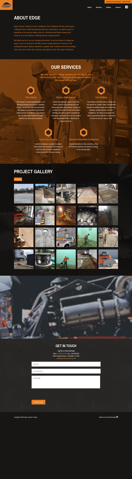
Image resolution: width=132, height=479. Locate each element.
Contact (118, 7)
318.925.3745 (62, 410)
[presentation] (45, 450)
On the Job (18, 236)
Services (99, 7)
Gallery (108, 7)
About (89, 7)
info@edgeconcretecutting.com (66, 415)
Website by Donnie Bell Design (108, 474)
